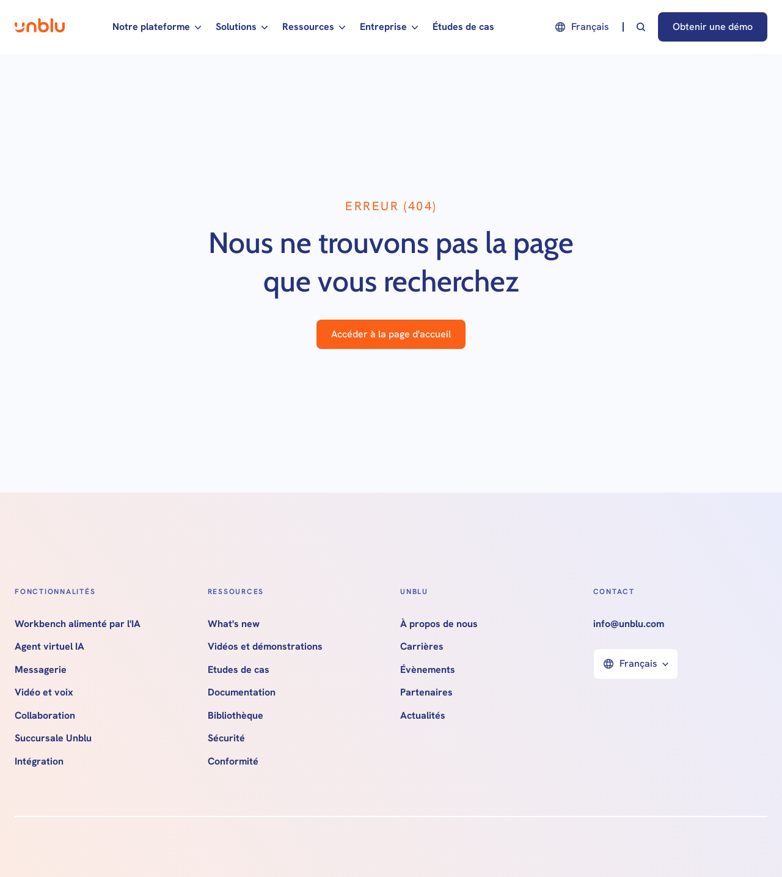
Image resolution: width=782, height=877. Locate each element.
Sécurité (226, 738)
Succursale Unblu (53, 738)
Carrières (422, 646)
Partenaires (426, 692)
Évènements (427, 669)
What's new (234, 623)
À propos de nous (439, 623)
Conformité (233, 761)
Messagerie (41, 669)
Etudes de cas (238, 669)
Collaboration (45, 715)
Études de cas (463, 26)
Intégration (39, 761)
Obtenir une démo (713, 26)
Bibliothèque (235, 715)
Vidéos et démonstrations (265, 646)
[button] (156, 27)
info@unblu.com (628, 623)
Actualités (422, 715)
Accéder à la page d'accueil (391, 334)
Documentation (242, 692)
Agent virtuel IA (49, 646)
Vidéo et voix (44, 692)
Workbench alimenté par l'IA (78, 623)
